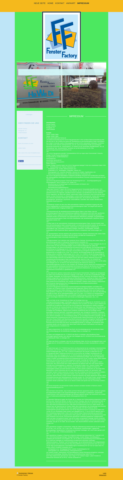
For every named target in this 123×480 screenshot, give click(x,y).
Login (104, 473)
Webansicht (102, 475)
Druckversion (22, 473)
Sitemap (30, 473)
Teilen (21, 161)
